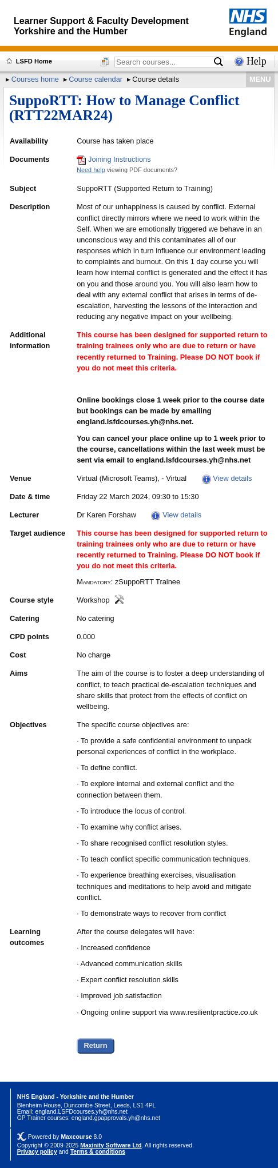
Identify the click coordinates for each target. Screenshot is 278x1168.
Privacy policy (37, 1152)
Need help (91, 169)
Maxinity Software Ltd (110, 1145)
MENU (260, 79)
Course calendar (95, 79)
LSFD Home (34, 61)
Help (257, 61)
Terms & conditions (97, 1152)
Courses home (35, 79)
